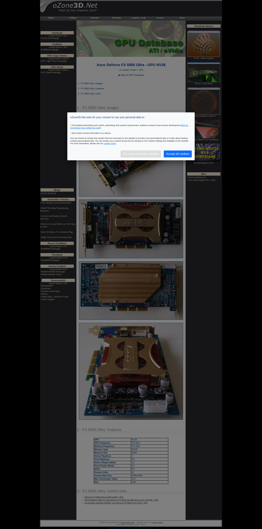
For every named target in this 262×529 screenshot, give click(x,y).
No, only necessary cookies (140, 153)
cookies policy (110, 143)
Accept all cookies (177, 153)
